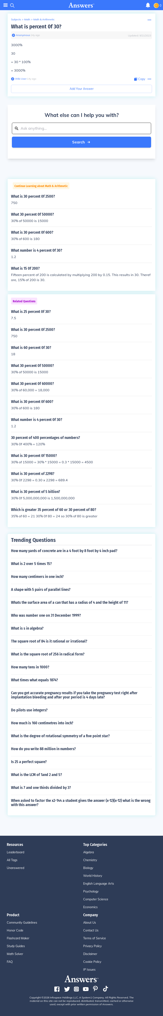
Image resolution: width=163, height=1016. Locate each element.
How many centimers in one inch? (37, 576)
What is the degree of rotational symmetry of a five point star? (60, 736)
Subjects (16, 19)
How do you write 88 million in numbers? (43, 749)
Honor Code (15, 930)
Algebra (88, 852)
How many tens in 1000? (30, 667)
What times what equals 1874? (34, 680)
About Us (89, 922)
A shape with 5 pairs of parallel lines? (40, 589)
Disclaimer (90, 954)
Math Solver (15, 954)
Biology (88, 868)
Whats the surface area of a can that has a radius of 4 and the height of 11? (69, 602)
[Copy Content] (139, 79)
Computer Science (95, 899)
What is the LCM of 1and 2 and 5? (36, 774)
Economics (90, 907)
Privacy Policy (92, 946)
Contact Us (90, 930)
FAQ (10, 962)
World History (92, 876)
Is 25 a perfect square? (29, 761)
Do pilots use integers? (29, 710)
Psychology (90, 891)
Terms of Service (94, 938)
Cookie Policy (92, 962)
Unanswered (15, 868)
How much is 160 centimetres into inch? (42, 723)
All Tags (12, 860)
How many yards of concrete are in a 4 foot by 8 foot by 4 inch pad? (64, 550)
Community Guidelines (22, 922)
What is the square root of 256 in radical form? (47, 654)
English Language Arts (98, 884)
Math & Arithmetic (44, 19)
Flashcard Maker (18, 938)
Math (27, 19)
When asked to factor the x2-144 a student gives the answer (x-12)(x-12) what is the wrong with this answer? (80, 802)
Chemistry (90, 860)
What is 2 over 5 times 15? (31, 563)
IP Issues (89, 970)
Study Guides (16, 946)
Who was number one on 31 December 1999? (46, 615)
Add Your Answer (82, 89)
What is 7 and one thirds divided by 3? (41, 787)
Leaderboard (15, 852)
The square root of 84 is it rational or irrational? (49, 641)
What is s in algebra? (27, 628)
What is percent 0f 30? (36, 26)
